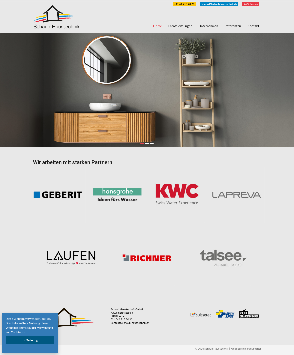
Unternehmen (208, 26)
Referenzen (233, 26)
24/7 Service (251, 4)
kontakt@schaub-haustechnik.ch (219, 4)
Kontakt (253, 26)
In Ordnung (30, 340)
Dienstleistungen (180, 26)
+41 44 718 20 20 (184, 4)
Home (157, 26)
